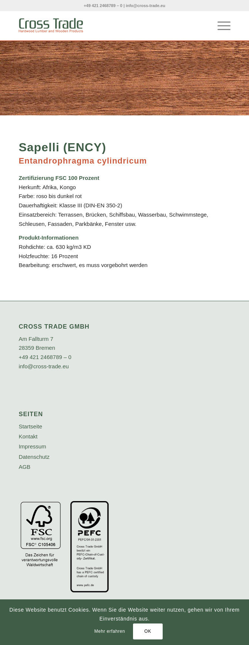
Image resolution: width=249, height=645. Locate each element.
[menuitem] (220, 25)
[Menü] (220, 25)
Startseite (30, 426)
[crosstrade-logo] (103, 25)
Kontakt (28, 436)
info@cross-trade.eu (145, 5)
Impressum (32, 446)
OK (147, 631)
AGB (24, 467)
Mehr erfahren (109, 631)
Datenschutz (34, 457)
